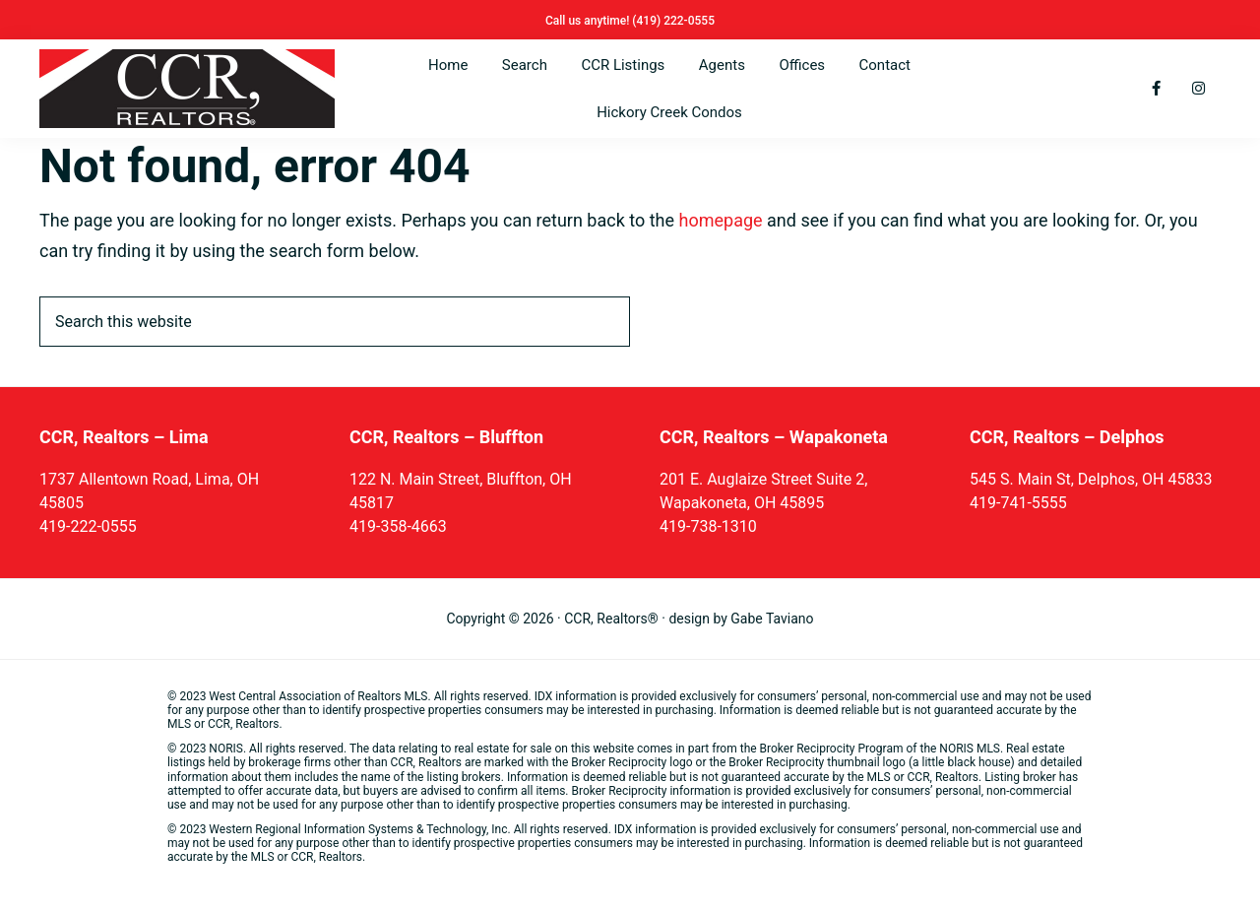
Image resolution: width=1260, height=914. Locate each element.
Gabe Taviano (771, 618)
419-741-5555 (1018, 502)
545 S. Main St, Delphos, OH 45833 (1091, 479)
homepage (721, 220)
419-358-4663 (398, 526)
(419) (647, 21)
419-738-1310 (708, 526)
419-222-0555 (88, 526)
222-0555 (689, 21)
